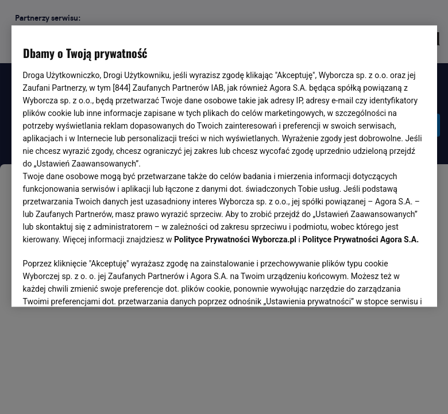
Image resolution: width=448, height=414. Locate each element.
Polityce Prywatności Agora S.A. (360, 240)
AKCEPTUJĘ (386, 284)
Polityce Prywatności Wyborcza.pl (235, 240)
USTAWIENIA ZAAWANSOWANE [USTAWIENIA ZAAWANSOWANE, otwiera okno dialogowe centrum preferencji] (98, 284)
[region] (224, 165)
